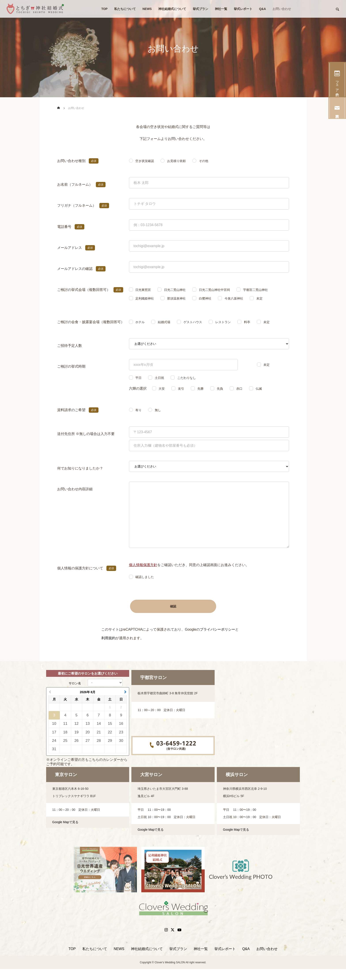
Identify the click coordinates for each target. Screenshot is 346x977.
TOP (104, 9)
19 (76, 732)
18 (65, 732)
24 (54, 740)
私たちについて (125, 9)
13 (87, 723)
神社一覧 (221, 9)
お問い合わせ (281, 9)
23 (121, 732)
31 (54, 749)
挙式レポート (243, 9)
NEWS (147, 9)
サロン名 (75, 683)
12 (76, 723)
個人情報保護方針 (143, 565)
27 (87, 740)
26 (76, 740)
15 (110, 723)
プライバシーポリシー (217, 629)
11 (65, 723)
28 (99, 740)
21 (99, 732)
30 (121, 740)
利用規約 (108, 638)
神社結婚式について (172, 9)
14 (99, 723)
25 (65, 740)
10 (54, 723)
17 (54, 732)
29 (110, 740)
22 (110, 732)
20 (87, 732)
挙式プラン (200, 9)
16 (121, 723)
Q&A (262, 9)
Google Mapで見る (65, 822)
